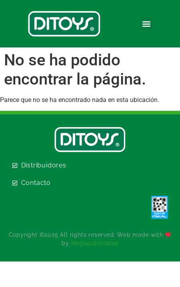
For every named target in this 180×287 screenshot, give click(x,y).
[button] (146, 23)
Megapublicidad (94, 243)
